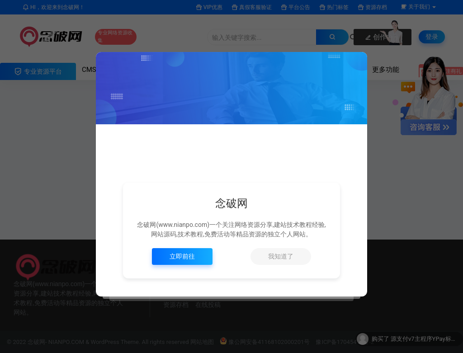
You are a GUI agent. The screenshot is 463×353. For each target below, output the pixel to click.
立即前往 (182, 256)
